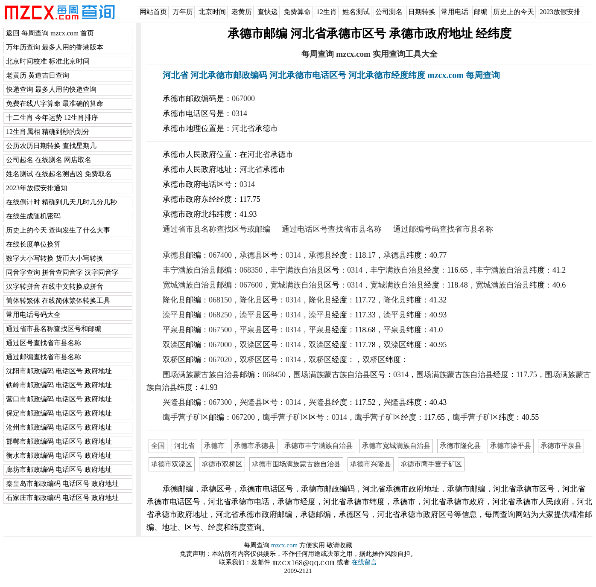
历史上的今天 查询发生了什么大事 (58, 230)
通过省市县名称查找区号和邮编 (54, 328)
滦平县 (174, 315)
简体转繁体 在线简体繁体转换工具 (58, 300)
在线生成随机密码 (33, 216)
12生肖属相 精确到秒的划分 (48, 131)
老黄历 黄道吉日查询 (37, 75)
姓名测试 (356, 11)
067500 (220, 329)
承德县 (174, 255)
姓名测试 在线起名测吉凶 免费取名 (59, 173)
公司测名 (389, 11)
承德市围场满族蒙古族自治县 (296, 464)
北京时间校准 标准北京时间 (48, 61)
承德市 (214, 445)
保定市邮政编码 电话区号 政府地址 (59, 413)
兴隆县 (174, 402)
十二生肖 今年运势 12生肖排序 (52, 117)
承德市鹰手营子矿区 (431, 464)
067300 (220, 402)
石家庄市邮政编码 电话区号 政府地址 (62, 497)
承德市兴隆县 (370, 464)
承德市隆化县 (460, 445)
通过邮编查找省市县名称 (43, 356)
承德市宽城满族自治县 (396, 445)
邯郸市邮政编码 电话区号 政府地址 (59, 441)
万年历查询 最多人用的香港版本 (54, 47)
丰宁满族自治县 (189, 270)
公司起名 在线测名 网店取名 (48, 159)
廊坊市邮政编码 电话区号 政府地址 (59, 469)
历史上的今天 (513, 11)
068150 (220, 300)
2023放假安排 (560, 11)
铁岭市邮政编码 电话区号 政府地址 (59, 385)
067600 (251, 285)
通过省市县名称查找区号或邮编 (216, 229)
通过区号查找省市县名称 (43, 342)
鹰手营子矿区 (186, 417)
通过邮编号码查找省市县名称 (443, 229)
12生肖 (326, 11)
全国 (158, 445)
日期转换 (421, 11)
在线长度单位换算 (33, 244)
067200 (243, 417)
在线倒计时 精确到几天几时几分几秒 (61, 202)
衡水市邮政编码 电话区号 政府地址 (59, 455)
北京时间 (212, 11)
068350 (251, 270)
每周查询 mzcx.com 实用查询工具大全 (369, 53)
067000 (243, 98)
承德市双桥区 (222, 464)
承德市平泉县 (560, 445)
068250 (220, 315)
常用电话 (454, 11)
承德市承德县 (254, 445)
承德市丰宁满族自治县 (318, 445)
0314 (239, 113)
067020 (220, 359)
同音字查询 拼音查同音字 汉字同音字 (62, 272)
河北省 (243, 128)
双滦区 (174, 344)
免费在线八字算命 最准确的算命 (54, 103)
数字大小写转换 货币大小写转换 (54, 258)
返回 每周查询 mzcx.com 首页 (50, 33)
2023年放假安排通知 (36, 188)
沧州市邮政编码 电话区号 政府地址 (59, 427)
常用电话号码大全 (33, 314)
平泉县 (174, 329)
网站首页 (153, 11)
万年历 (182, 11)
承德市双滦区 (171, 464)
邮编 (481, 11)
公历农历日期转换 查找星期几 (51, 145)
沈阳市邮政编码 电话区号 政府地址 (59, 371)
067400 (220, 255)
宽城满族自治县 (189, 285)
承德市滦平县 (510, 445)
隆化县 (174, 300)
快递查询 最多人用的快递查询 (51, 89)
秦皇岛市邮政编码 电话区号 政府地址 (62, 483)
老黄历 (241, 11)
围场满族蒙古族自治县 (201, 374)
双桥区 (174, 359)
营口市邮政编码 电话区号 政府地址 (59, 399)
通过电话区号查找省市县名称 (332, 229)
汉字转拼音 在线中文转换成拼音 (54, 286)
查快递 (267, 11)
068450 (274, 374)
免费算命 (297, 11)
